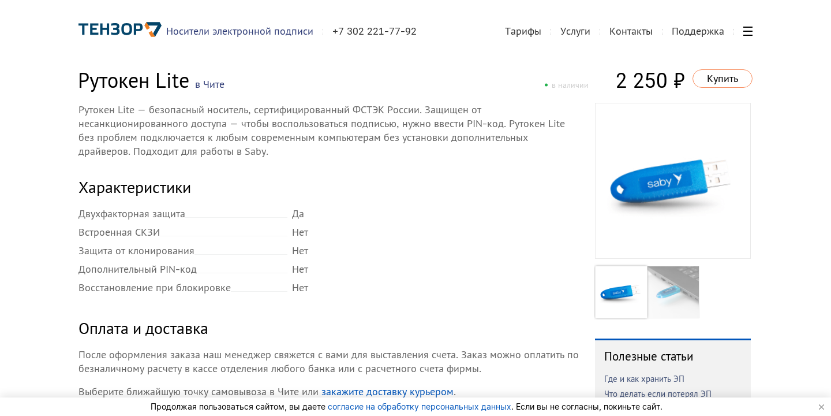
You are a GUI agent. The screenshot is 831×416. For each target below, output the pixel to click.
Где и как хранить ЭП (644, 378)
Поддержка (698, 31)
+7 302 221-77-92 (374, 31)
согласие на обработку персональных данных (419, 406)
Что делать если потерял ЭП (658, 393)
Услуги (575, 31)
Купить (722, 78)
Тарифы (523, 31)
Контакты (631, 31)
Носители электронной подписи (239, 31)
